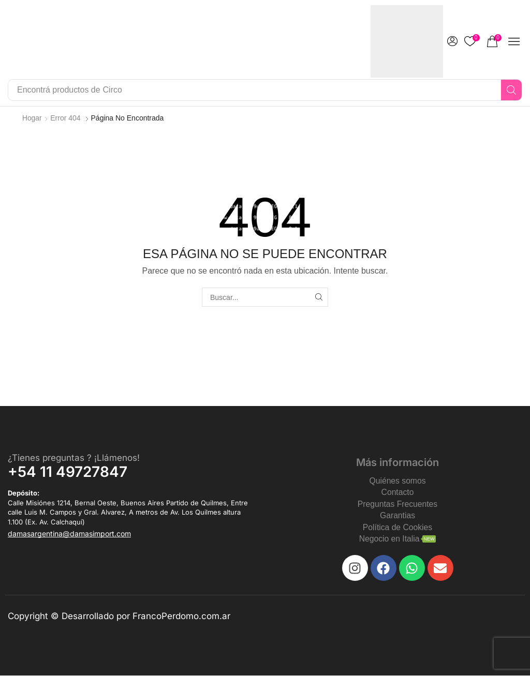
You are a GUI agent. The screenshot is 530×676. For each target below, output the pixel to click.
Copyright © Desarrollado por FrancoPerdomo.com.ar (119, 617)
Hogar (32, 118)
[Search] (511, 90)
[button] (452, 41)
